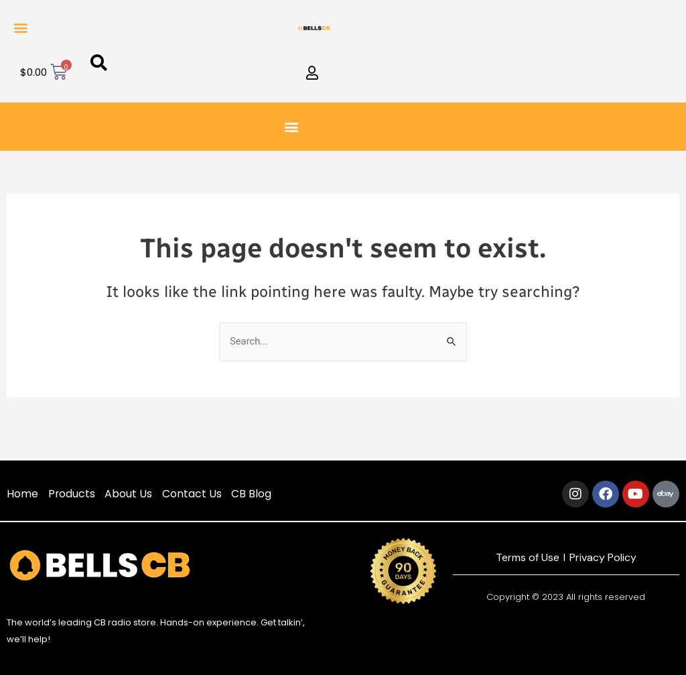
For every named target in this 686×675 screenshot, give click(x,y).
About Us (129, 493)
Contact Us (193, 493)
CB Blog (253, 493)
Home (22, 493)
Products (72, 493)
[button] (21, 27)
